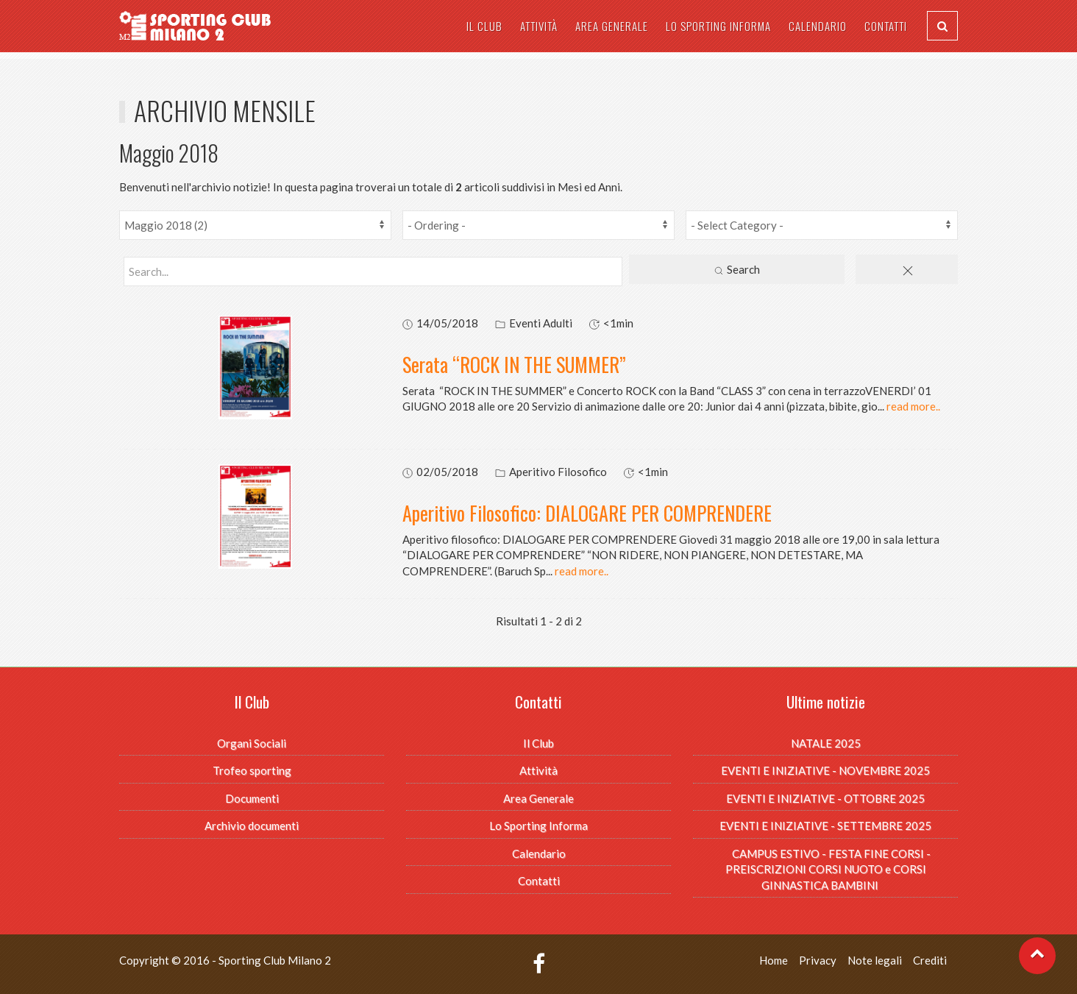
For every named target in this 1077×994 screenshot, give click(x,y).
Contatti (885, 26)
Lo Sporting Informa (718, 26)
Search (736, 270)
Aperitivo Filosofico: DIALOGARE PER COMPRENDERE (587, 513)
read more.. (913, 406)
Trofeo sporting (252, 770)
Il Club (484, 26)
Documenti (252, 798)
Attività (539, 26)
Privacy (817, 960)
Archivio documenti (252, 825)
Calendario (818, 26)
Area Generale (611, 26)
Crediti (930, 960)
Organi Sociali (251, 743)
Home (773, 960)
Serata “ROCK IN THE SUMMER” (514, 364)
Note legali (874, 960)
